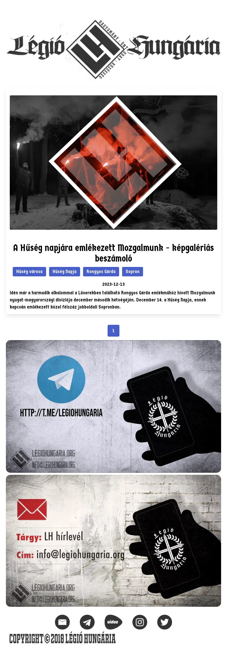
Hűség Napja (65, 271)
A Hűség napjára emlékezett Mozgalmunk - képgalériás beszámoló (113, 253)
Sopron (133, 271)
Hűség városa (29, 271)
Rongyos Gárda (101, 271)
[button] (216, 7)
